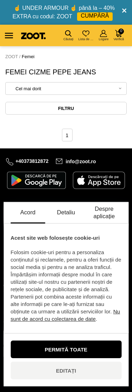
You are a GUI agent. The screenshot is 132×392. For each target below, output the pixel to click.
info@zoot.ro (81, 161)
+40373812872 (32, 161)
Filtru (66, 108)
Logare (103, 35)
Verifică (118, 35)
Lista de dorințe (86, 35)
